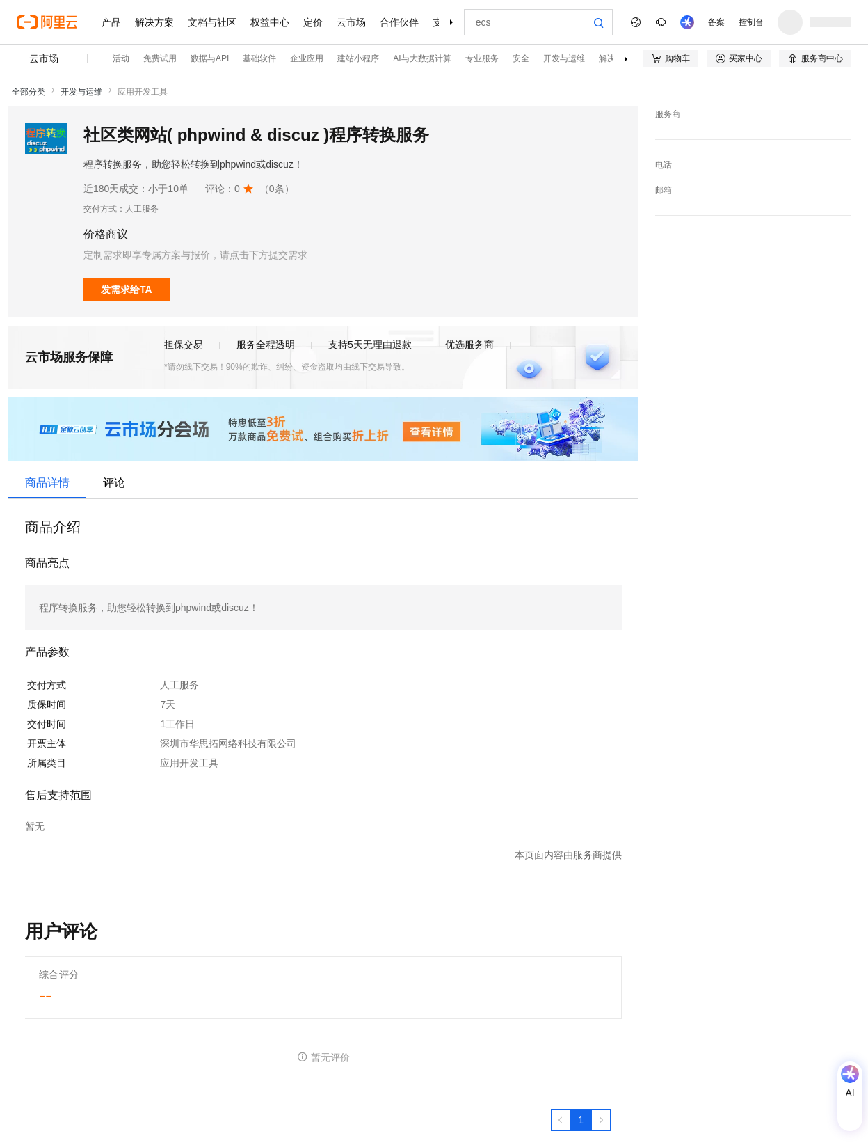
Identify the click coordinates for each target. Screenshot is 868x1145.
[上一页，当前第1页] (560, 1120)
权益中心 (269, 22)
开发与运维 (564, 58)
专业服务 (482, 58)
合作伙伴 (399, 22)
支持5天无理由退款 (370, 344)
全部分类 (28, 92)
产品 (111, 22)
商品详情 (47, 483)
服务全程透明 (265, 344)
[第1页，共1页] (580, 1120)
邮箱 (663, 190)
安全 (521, 58)
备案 (716, 22)
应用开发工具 (143, 92)
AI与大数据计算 (422, 58)
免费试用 (160, 58)
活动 (121, 58)
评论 (114, 483)
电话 (663, 165)
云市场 (351, 22)
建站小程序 (358, 58)
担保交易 (183, 344)
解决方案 (154, 22)
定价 (313, 22)
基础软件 (259, 58)
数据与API (210, 58)
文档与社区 (212, 22)
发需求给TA (126, 289)
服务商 (667, 114)
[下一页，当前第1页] (601, 1120)
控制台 (751, 22)
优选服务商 (469, 344)
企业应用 (306, 58)
